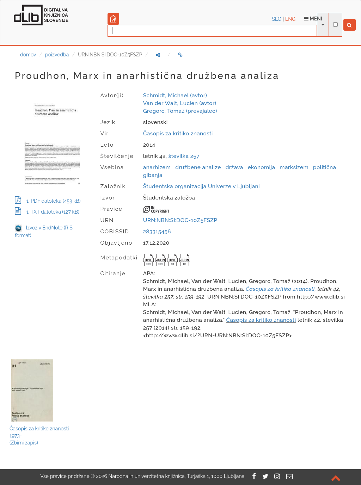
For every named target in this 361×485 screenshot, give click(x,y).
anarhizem (157, 167)
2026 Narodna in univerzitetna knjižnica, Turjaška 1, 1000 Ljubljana (170, 476)
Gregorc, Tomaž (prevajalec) (180, 111)
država (234, 167)
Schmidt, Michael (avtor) (175, 95)
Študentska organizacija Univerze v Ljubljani (201, 186)
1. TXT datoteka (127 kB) (47, 212)
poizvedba (57, 54)
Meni (313, 19)
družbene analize (198, 167)
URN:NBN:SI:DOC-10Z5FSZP (180, 220)
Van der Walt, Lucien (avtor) (179, 103)
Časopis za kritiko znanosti (178, 133)
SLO (277, 19)
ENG (290, 19)
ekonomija (261, 167)
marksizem (294, 167)
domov (28, 54)
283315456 (157, 231)
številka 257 (184, 156)
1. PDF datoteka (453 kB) (47, 201)
